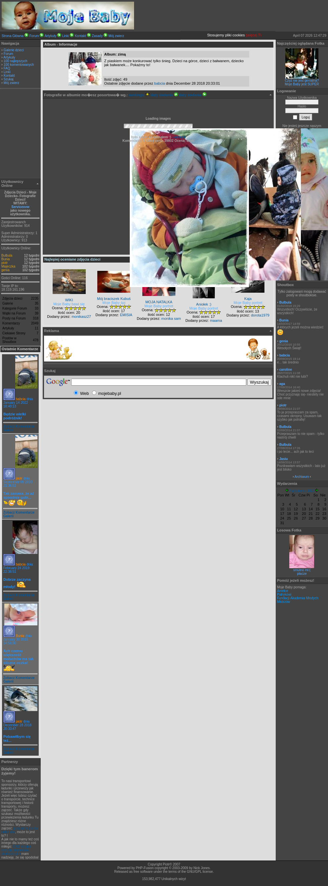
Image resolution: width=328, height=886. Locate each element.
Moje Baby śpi (114, 303)
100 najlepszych (15, 61)
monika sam (171, 318)
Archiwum (302, 477)
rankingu (139, 95)
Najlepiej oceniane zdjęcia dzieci (72, 259)
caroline (285, 369)
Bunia (5, 259)
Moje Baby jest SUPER (302, 84)
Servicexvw (20, 207)
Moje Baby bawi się (69, 304)
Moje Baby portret (159, 306)
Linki (65, 36)
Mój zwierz (116, 36)
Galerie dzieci (14, 50)
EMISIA (126, 315)
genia (5, 270)
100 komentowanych (19, 64)
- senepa (178, 137)
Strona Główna (12, 36)
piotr (4, 263)
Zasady (97, 36)
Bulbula (6, 255)
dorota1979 (260, 315)
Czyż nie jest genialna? (302, 80)
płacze (302, 573)
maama (216, 320)
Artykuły (51, 36)
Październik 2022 (302, 491)
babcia (20, 399)
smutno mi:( (301, 570)
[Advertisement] (20, 134)
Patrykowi (284, 594)
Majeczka (8, 266)
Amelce (282, 591)
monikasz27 (81, 316)
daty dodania (164, 95)
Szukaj (9, 79)
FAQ (7, 68)
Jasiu (283, 459)
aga (282, 384)
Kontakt (80, 36)
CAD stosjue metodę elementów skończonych (16, 850)
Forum (34, 36)
